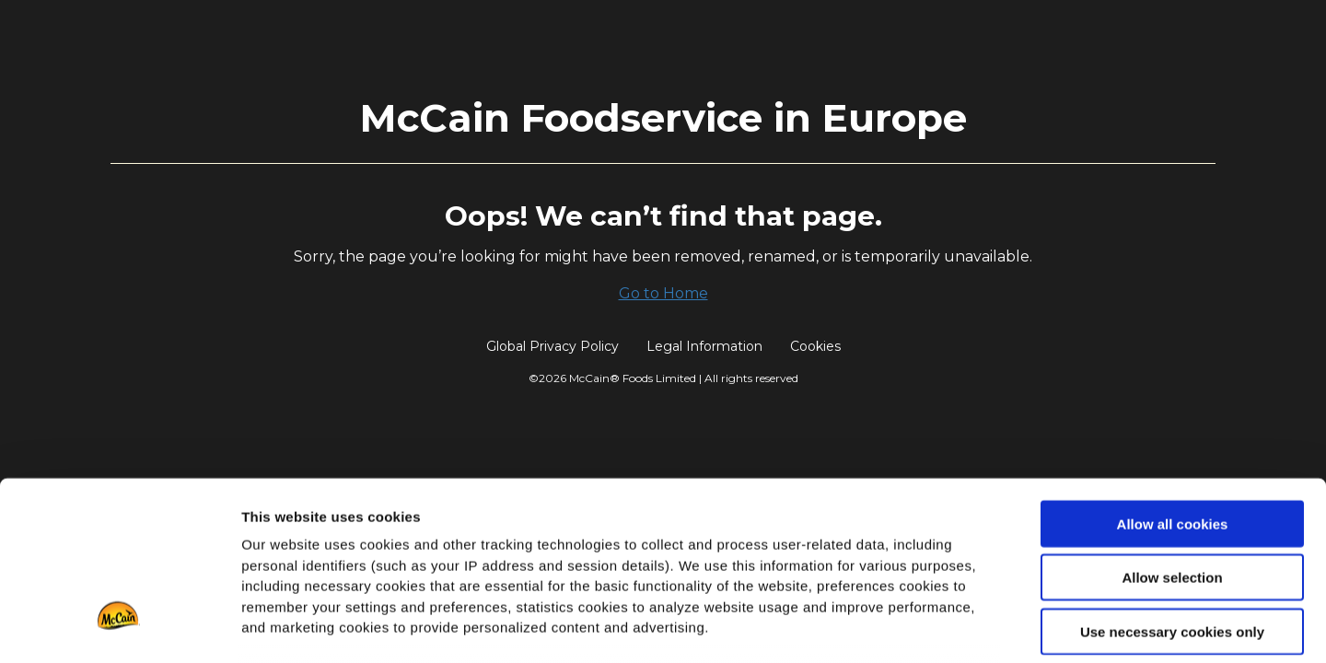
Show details (966, 626)
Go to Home (663, 293)
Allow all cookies (1172, 379)
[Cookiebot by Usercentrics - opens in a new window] (119, 627)
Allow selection (1172, 432)
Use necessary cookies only (1172, 486)
